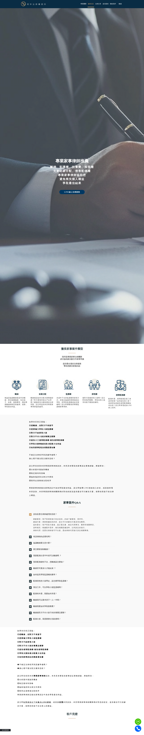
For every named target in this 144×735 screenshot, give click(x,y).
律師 (51, 404)
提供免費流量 (5, 730)
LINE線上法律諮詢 (72, 192)
